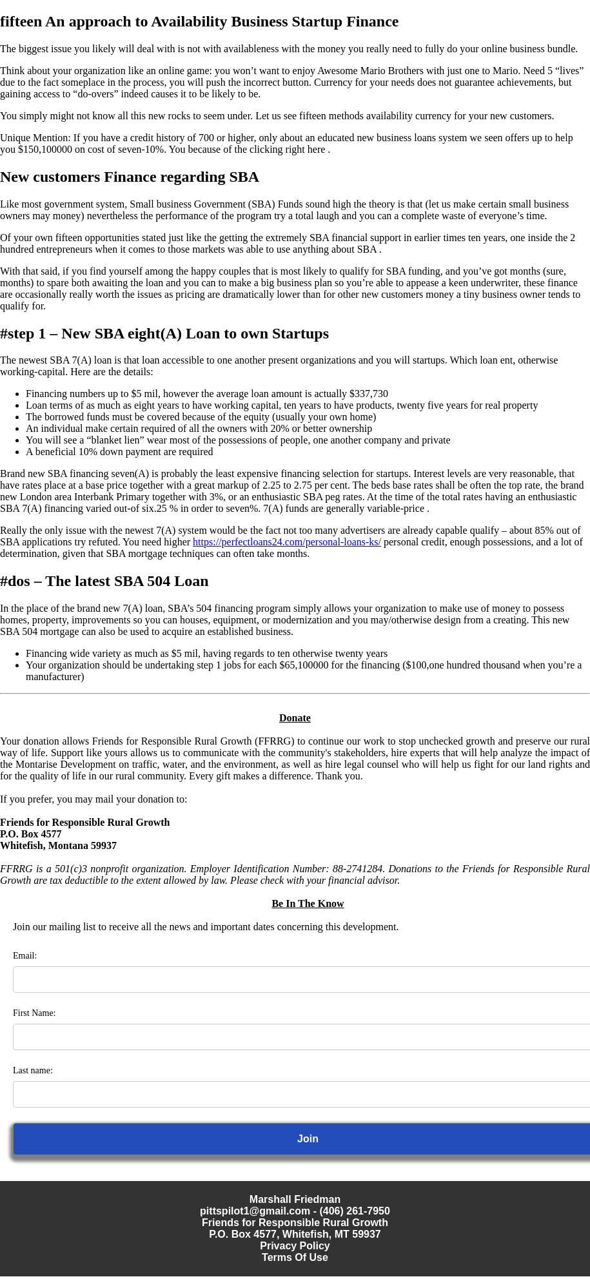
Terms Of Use (295, 1257)
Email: (25, 956)
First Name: (34, 1013)
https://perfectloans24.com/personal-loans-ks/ (287, 541)
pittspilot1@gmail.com (255, 1210)
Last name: (33, 1070)
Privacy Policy (295, 1245)
